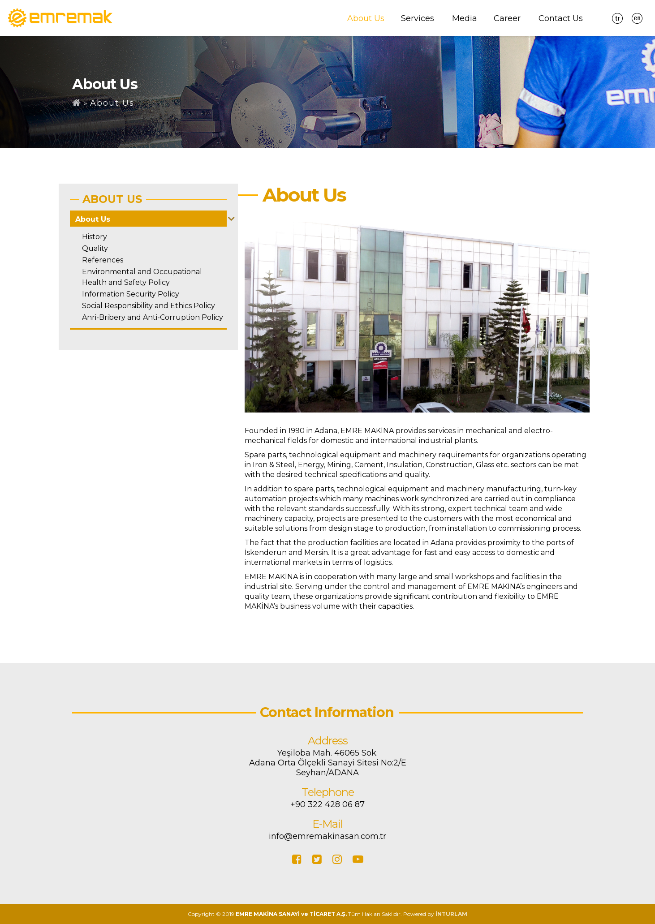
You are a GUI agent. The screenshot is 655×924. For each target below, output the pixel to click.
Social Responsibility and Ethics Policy (148, 305)
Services (417, 18)
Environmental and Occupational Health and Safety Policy (142, 277)
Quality (95, 248)
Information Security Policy (130, 294)
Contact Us (561, 18)
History (94, 236)
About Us (365, 18)
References (102, 260)
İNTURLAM (451, 914)
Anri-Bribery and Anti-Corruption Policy (152, 317)
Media (464, 18)
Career (507, 18)
